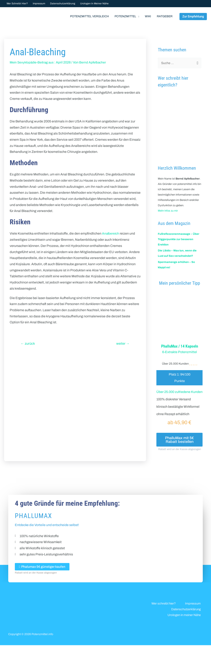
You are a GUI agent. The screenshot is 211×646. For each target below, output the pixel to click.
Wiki (148, 16)
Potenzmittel (125, 16)
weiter (122, 343)
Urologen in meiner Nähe (94, 3)
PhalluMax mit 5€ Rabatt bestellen (179, 440)
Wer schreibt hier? (17, 3)
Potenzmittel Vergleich (89, 16)
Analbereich (111, 233)
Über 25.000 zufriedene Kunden (179, 391)
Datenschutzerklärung (62, 3)
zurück (28, 343)
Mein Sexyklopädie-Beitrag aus (32, 62)
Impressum (39, 3)
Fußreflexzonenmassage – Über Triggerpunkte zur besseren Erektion (178, 239)
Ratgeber (164, 16)
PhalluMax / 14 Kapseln (179, 346)
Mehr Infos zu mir (168, 210)
